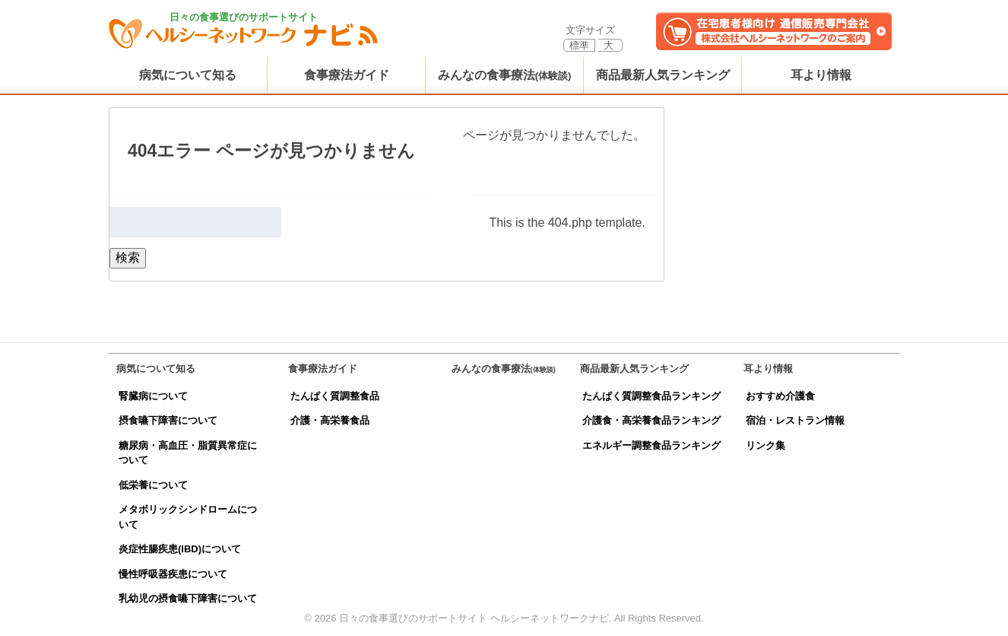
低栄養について (153, 485)
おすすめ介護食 (780, 396)
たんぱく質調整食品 (334, 396)
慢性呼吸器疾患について (173, 574)
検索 (128, 257)
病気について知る (187, 74)
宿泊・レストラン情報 (795, 420)
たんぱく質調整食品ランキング (651, 396)
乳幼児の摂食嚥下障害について (188, 598)
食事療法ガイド (346, 74)
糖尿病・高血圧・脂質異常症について (188, 453)
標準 (579, 45)
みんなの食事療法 (505, 74)
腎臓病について (153, 396)
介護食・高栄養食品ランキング (651, 420)
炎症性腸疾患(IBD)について (180, 549)
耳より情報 (821, 74)
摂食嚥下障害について (168, 420)
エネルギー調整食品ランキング (651, 445)
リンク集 (765, 445)
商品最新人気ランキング (663, 74)
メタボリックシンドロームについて (188, 517)
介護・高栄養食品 (329, 420)
